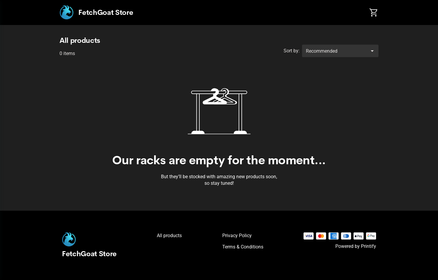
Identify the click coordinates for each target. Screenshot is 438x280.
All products (169, 235)
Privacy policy (237, 235)
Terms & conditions (242, 247)
